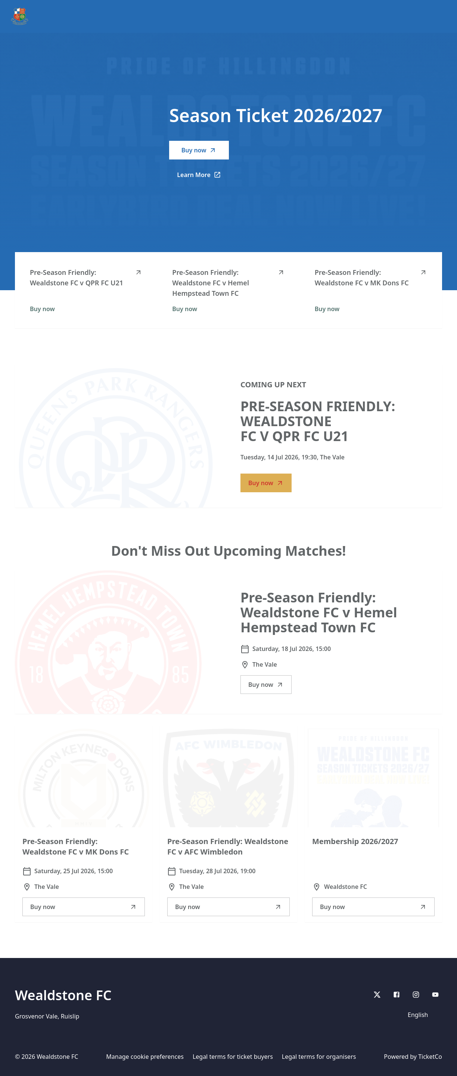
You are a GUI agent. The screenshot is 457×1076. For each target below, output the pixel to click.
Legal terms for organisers (319, 1056)
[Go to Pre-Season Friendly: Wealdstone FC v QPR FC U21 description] (116, 436)
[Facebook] (396, 994)
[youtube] (435, 994)
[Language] (422, 1014)
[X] (377, 994)
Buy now (199, 150)
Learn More (203, 177)
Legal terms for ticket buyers (233, 1056)
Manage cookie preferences (145, 1056)
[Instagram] (416, 994)
